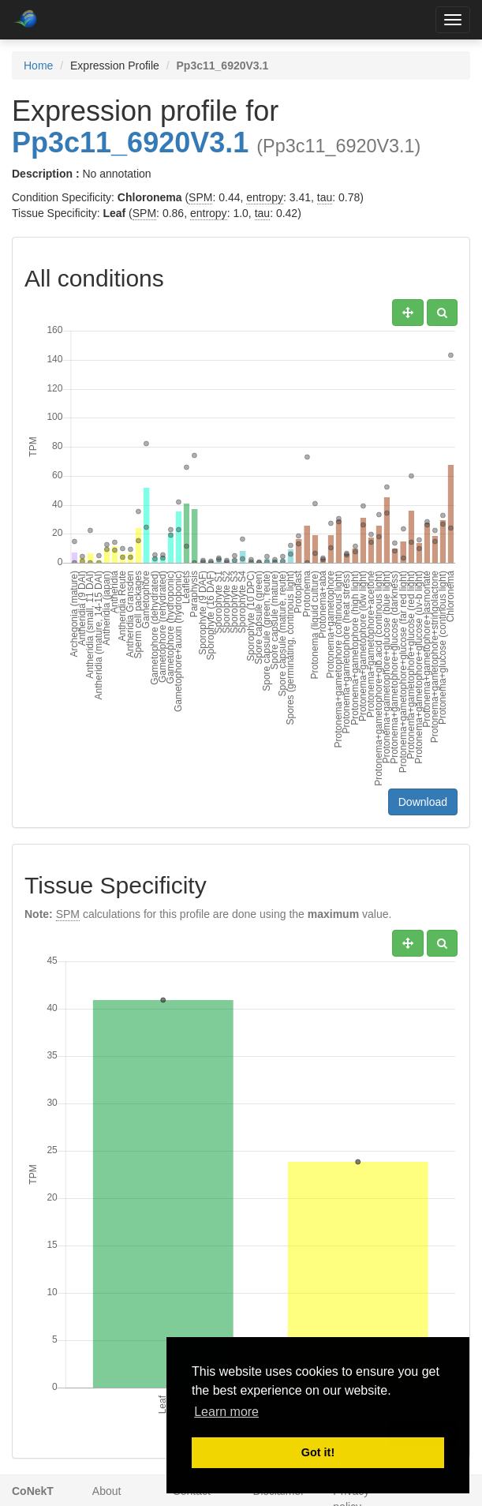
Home (38, 65)
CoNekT (33, 1491)
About (106, 1491)
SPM (200, 197)
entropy (264, 197)
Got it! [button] (317, 1452)
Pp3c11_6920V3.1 (130, 142)
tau (324, 197)
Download (422, 802)
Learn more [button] (226, 1411)
